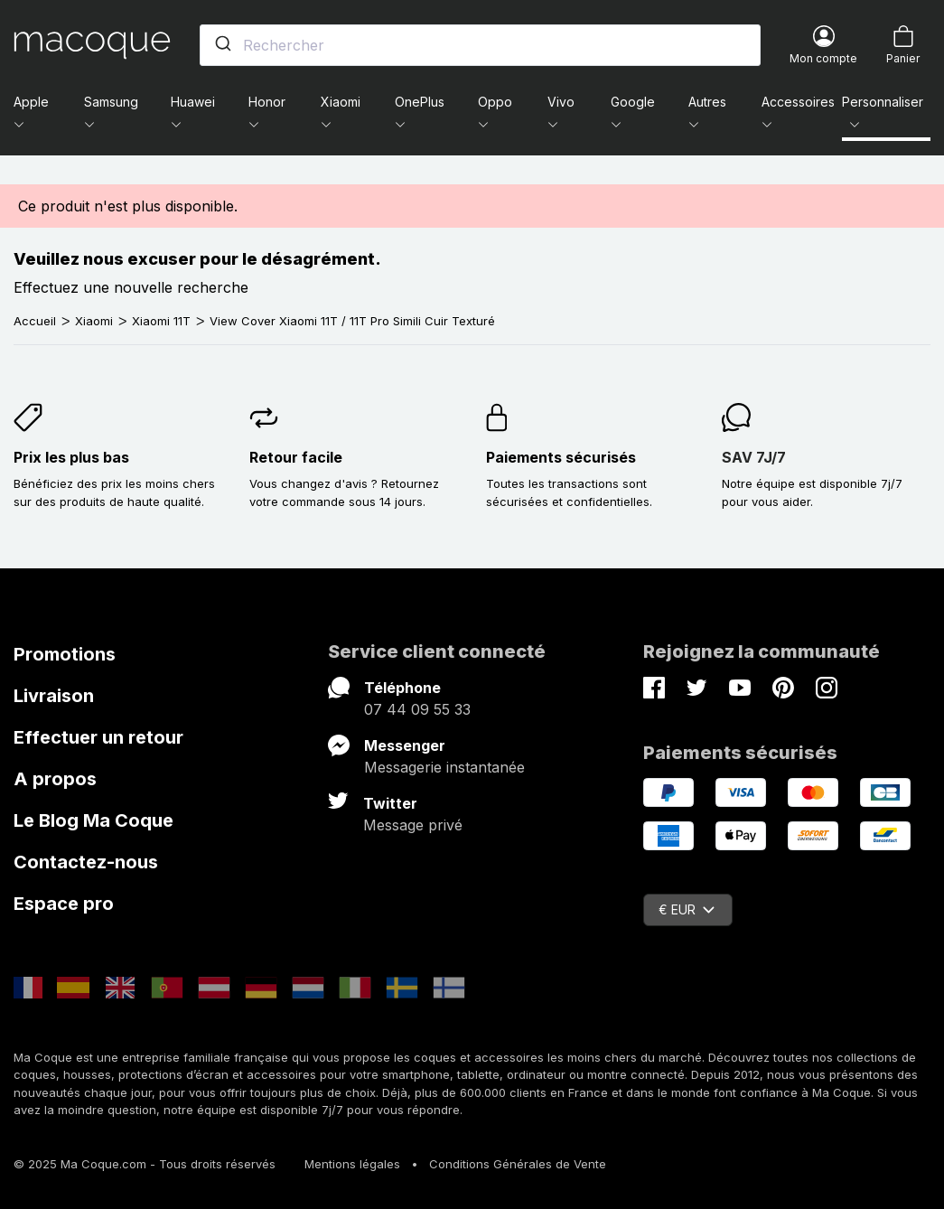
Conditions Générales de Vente (517, 1164)
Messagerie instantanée (444, 767)
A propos (55, 779)
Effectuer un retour (98, 737)
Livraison (54, 696)
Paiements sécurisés (561, 457)
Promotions (65, 654)
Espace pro (64, 903)
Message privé (413, 825)
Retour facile (295, 457)
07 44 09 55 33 (417, 709)
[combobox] (480, 45)
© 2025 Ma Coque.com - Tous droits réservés (145, 1164)
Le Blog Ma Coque (93, 820)
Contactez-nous (86, 862)
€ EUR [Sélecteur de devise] (687, 909)
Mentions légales (352, 1164)
